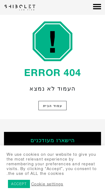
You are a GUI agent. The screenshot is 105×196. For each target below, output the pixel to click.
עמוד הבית (52, 105)
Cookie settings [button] (47, 184)
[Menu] (97, 7)
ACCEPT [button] (19, 184)
